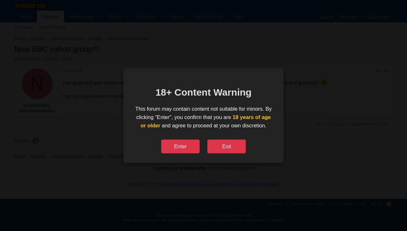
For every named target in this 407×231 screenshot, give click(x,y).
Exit (226, 146)
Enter (180, 146)
